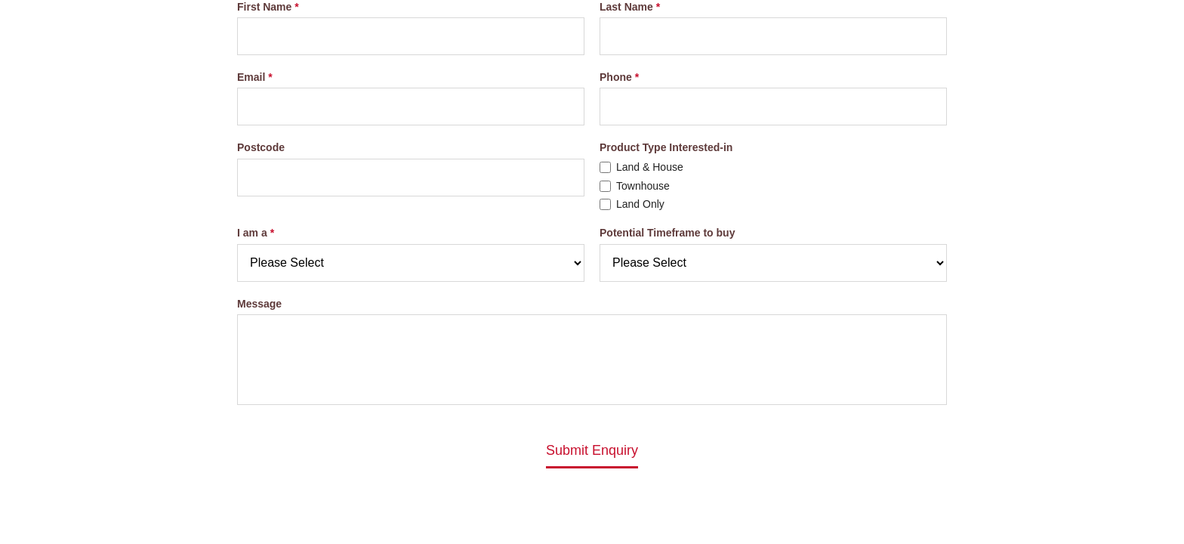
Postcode (261, 147)
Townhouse (643, 186)
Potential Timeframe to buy (667, 233)
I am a (252, 233)
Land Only (640, 205)
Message (259, 304)
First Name (264, 7)
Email (251, 77)
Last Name (626, 7)
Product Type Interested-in (666, 147)
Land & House (649, 167)
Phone (616, 77)
